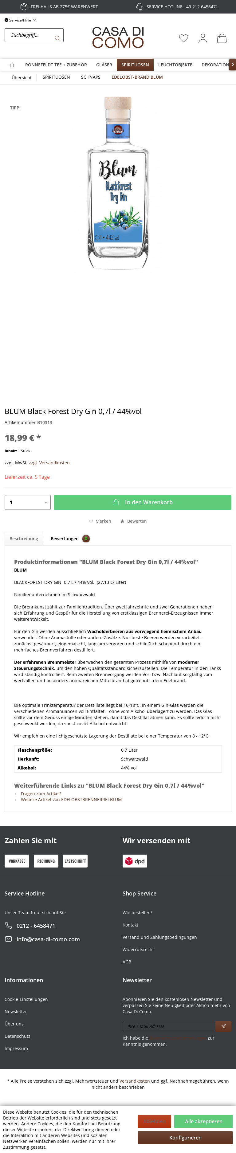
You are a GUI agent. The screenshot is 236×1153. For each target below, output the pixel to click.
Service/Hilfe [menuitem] (18, 20)
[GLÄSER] (104, 65)
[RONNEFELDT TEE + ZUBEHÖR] (56, 65)
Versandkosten (135, 1081)
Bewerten (133, 521)
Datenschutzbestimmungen (177, 1038)
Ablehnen (154, 1121)
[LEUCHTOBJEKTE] (175, 65)
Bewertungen (70, 538)
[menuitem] (47, 38)
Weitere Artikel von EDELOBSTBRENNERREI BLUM (68, 799)
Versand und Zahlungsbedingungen (160, 937)
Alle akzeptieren (203, 1121)
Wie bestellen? (137, 912)
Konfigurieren (185, 1137)
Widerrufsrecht (138, 949)
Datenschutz (17, 1036)
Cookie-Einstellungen (26, 999)
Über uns (14, 1024)
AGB (127, 962)
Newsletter (16, 1011)
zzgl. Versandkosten (49, 463)
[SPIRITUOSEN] (135, 65)
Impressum (16, 1048)
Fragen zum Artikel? (37, 794)
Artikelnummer (20, 422)
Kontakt (130, 925)
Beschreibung (24, 538)
